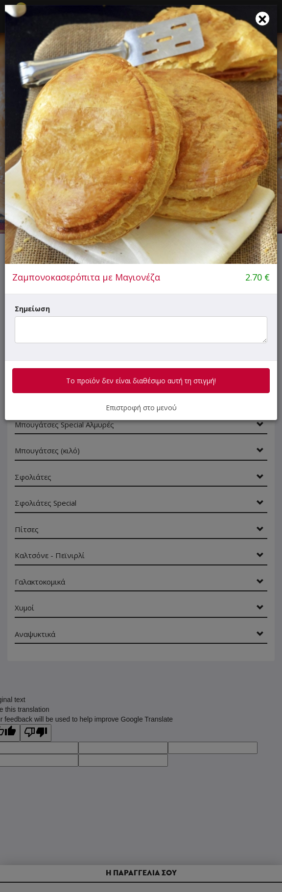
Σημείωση (32, 308)
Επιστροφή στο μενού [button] (141, 407)
